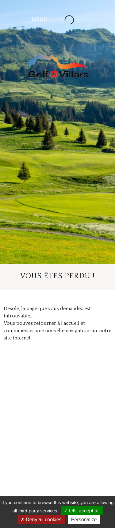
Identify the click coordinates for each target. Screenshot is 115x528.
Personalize (84, 519)
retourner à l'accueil (56, 323)
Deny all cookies (41, 519)
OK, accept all (82, 510)
